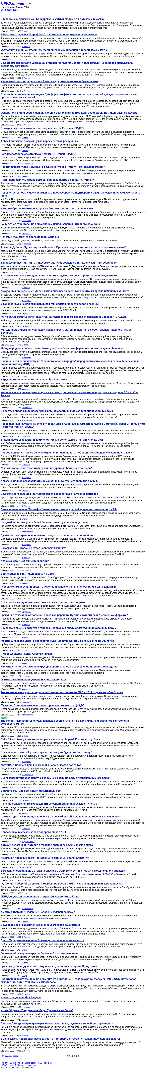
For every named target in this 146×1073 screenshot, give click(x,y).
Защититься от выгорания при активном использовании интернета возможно (50, 224)
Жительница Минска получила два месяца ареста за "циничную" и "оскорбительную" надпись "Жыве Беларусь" (66, 331)
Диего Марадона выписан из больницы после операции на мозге (42, 940)
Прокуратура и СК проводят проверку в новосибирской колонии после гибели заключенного (60, 816)
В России (26, 47)
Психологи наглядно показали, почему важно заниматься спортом (43, 602)
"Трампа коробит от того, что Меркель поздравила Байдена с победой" (46, 468)
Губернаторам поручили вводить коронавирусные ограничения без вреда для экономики (58, 586)
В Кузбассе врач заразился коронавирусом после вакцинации (40, 924)
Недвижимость (28, 420)
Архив (20, 1063)
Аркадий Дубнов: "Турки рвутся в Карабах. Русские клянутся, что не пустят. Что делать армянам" (63, 247)
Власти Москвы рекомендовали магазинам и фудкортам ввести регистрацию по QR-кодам (59, 275)
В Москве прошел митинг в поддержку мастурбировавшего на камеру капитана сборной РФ (59, 262)
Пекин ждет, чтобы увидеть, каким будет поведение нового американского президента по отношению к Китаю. (59, 240)
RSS (40, 1063)
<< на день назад (10, 1056)
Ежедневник (30, 1063)
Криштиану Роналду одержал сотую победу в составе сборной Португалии (49, 966)
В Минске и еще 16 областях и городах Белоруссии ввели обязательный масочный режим (58, 628)
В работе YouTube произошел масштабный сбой (31, 790)
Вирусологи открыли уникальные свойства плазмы (34, 379)
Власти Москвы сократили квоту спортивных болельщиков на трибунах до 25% (52, 439)
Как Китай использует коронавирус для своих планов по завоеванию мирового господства (59, 666)
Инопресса (26, 244)
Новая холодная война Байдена (21, 997)
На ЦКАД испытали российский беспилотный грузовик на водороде (44, 522)
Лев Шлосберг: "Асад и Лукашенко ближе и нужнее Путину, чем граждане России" (53, 166)
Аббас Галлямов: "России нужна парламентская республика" (40, 141)
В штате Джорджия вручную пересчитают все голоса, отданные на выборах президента (57, 1023)
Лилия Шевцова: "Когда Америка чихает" (27, 653)
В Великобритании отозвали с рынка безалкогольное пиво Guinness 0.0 (47, 208)
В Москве (19, 1065)
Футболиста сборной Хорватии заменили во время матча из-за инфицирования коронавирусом (62, 883)
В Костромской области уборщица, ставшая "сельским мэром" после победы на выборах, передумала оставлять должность (67, 64)
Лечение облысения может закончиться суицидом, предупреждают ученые (49, 803)
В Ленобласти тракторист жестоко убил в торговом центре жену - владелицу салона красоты (60, 1038)
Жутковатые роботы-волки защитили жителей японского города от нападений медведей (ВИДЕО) (63, 316)
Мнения (25, 151)
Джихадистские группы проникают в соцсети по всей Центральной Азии (47, 535)
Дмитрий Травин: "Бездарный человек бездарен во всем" (38, 912)
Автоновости (27, 163)
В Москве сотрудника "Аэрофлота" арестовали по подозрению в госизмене (49, 34)
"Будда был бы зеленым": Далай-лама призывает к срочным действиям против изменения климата (65, 291)
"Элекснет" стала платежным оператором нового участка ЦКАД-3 (42, 705)
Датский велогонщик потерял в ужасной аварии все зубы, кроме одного (47, 845)
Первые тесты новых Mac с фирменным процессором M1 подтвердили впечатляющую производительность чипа (70, 194)
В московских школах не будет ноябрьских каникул (33, 548)
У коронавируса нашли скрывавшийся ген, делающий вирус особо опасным (50, 304)
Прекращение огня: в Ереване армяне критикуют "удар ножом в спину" (46, 752)
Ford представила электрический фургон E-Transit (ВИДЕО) (39, 154)
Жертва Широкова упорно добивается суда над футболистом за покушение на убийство (57, 640)
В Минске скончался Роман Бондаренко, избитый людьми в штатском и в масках (52, 19)
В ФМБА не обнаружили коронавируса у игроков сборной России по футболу (50, 739)
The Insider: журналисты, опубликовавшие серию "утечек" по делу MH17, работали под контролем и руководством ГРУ (65, 722)
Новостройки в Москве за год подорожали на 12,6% (33, 832)
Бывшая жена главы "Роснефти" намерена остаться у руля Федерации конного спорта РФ (59, 509)
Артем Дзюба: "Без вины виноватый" (25, 560)
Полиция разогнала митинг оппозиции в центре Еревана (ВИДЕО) (43, 128)
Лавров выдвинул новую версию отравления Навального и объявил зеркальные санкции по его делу (66, 452)
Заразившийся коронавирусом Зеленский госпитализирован (39, 953)
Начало (4, 1063)
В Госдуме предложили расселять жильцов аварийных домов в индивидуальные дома (57, 411)
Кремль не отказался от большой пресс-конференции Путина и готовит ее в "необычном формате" (64, 615)
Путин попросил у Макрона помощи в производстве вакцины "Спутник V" (48, 179)
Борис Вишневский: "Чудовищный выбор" (28, 573)
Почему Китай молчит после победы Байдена (30, 236)
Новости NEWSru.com (13, 1067)
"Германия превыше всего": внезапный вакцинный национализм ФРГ (45, 857)
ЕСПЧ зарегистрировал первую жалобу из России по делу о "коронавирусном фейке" (56, 777)
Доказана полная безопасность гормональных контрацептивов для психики (49, 481)
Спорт (24, 59)
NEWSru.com (12, 4)
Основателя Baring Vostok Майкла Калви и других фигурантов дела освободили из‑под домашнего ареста (69, 112)
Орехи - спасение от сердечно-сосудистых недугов (33, 679)
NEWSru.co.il (7, 1065)
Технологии (27, 205)
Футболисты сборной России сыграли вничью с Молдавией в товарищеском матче (54, 50)
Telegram (48, 1063)
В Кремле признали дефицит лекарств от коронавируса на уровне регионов (49, 493)
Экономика (26, 221)
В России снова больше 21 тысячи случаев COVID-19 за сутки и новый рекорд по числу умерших (63, 870)
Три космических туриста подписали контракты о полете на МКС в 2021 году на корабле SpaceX (62, 692)
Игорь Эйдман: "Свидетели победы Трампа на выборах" (37, 1010)
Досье (13, 1063)
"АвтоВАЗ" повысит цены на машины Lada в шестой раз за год (41, 765)
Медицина (26, 233)
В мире (25, 31)
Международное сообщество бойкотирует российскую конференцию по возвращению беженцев (62, 348)
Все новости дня (9, 10)
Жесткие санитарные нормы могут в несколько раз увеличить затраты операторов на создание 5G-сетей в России (69, 394)
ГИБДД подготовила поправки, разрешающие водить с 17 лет (40, 896)
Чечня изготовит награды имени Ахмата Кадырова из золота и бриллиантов (49, 81)
